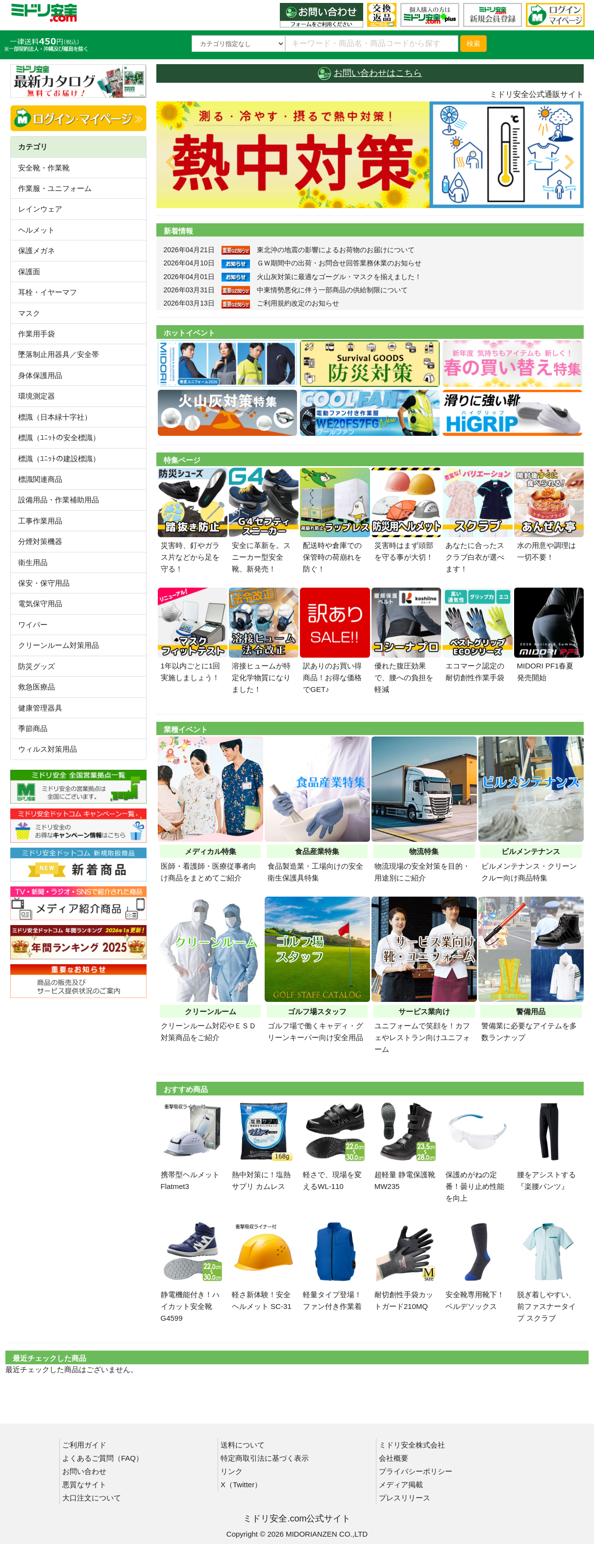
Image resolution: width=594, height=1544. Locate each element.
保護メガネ (36, 250)
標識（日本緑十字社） (55, 417)
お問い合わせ (84, 1471)
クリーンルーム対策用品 (58, 645)
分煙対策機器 (40, 541)
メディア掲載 (401, 1484)
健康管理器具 (40, 708)
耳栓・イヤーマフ (47, 292)
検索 (473, 44)
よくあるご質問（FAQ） (102, 1458)
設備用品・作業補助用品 (58, 500)
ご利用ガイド (84, 1445)
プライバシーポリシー (415, 1471)
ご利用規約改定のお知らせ (298, 303)
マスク (29, 313)
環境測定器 (36, 396)
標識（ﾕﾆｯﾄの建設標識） (59, 458)
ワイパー (33, 624)
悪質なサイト (84, 1484)
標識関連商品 (40, 479)
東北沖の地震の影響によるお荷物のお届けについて (336, 250)
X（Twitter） (241, 1484)
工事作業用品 (40, 521)
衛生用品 (33, 562)
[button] (188, 154)
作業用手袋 (36, 334)
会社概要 (393, 1458)
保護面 (29, 271)
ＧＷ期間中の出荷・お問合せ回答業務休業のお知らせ (339, 263)
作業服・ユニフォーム (55, 188)
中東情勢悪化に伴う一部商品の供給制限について (332, 290)
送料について (243, 1445)
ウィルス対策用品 (47, 749)
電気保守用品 (40, 603)
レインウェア (40, 209)
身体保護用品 (40, 375)
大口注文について (91, 1498)
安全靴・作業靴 (44, 168)
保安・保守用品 (44, 583)
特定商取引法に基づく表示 (265, 1458)
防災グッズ (36, 666)
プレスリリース (404, 1498)
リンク (232, 1471)
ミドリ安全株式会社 (412, 1445)
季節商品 (33, 728)
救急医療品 (36, 687)
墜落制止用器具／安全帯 (58, 354)
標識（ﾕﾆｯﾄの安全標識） (59, 437)
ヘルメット (36, 230)
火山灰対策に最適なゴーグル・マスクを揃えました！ (339, 277)
